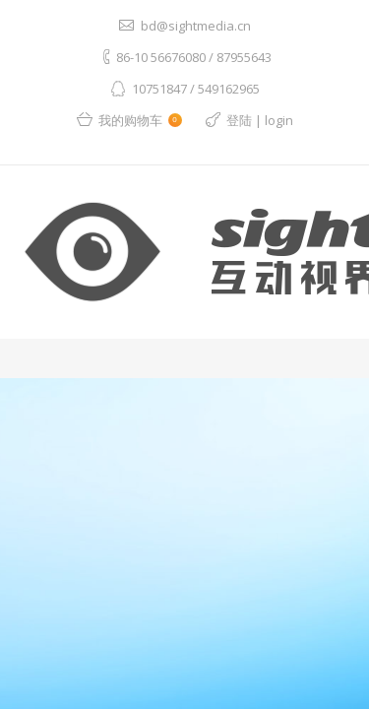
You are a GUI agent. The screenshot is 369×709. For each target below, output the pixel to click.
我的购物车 (140, 120)
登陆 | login (259, 120)
